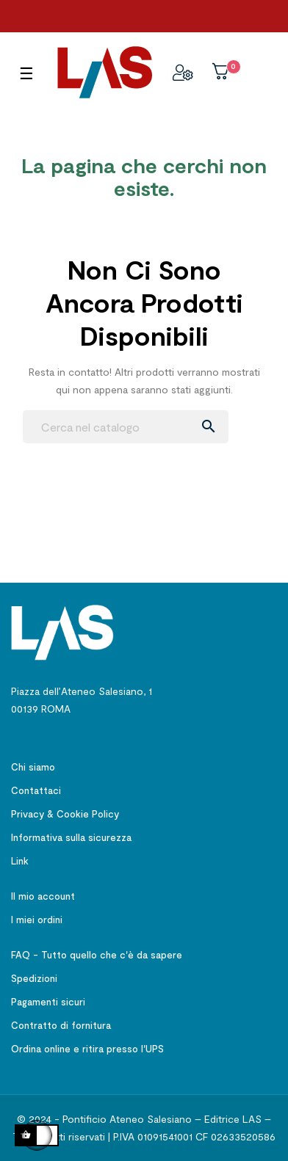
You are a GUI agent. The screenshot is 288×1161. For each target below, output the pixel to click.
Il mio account (43, 896)
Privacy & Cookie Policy (65, 814)
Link (20, 861)
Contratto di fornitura (61, 1025)
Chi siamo (33, 767)
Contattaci (36, 790)
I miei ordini (36, 919)
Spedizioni (34, 978)
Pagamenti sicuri (48, 1002)
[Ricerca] (125, 426)
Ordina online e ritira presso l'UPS (87, 1049)
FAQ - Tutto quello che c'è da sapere (96, 955)
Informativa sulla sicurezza (71, 837)
